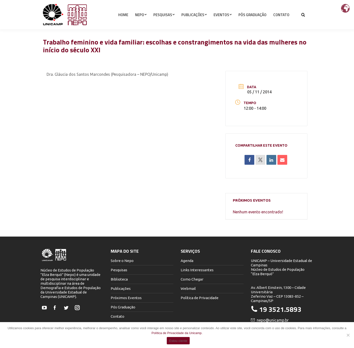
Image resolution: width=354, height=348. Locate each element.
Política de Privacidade (199, 298)
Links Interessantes (197, 270)
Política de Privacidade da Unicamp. (177, 333)
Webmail (188, 288)
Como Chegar (192, 279)
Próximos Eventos (126, 298)
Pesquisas (119, 270)
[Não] (347, 335)
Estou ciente (178, 341)
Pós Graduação (123, 307)
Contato (117, 316)
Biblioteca (119, 279)
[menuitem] (123, 23)
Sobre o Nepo (122, 261)
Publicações (121, 288)
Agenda (187, 261)
